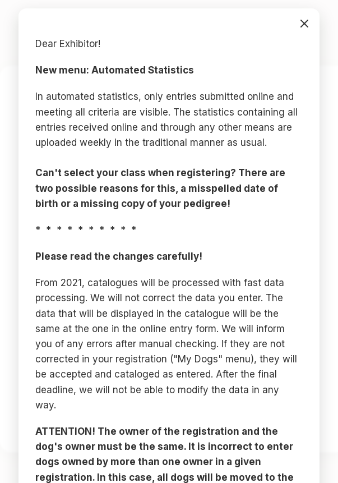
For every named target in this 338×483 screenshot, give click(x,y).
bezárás (304, 23)
